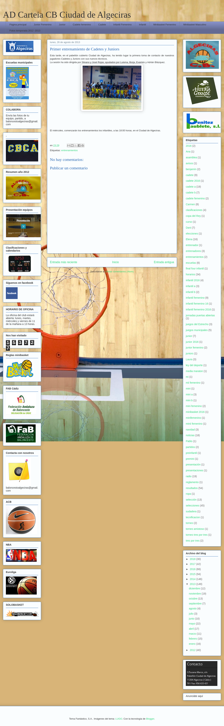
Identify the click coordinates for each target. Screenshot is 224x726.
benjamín (191, 169)
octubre (193, 598)
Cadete (102, 24)
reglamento (192, 482)
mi (187, 376)
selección (191, 499)
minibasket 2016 (195, 411)
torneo (189, 523)
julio (191, 613)
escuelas (191, 262)
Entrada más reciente (63, 262)
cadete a (191, 186)
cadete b (191, 192)
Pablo (189, 441)
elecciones (192, 233)
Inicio (115, 262)
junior (189, 335)
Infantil (142, 24)
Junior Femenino (43, 24)
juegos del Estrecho (197, 324)
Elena (189, 239)
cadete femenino (195, 198)
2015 (193, 574)
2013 (193, 584)
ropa (188, 493)
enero (192, 643)
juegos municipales (197, 330)
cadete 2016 (193, 180)
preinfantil (191, 452)
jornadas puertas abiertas (200, 315)
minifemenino (193, 417)
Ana (188, 151)
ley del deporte (194, 365)
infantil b (190, 292)
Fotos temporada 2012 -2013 (25, 30)
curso (189, 221)
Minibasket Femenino (164, 24)
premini (190, 458)
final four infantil (195, 268)
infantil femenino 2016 (198, 309)
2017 (193, 564)
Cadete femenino (82, 24)
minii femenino (194, 423)
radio (189, 476)
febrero (193, 638)
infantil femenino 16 (197, 303)
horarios (190, 274)
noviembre (195, 593)
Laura (189, 359)
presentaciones (194, 470)
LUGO (118, 718)
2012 (193, 650)
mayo (192, 623)
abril (191, 628)
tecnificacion (193, 517)
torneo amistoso (195, 528)
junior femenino (194, 347)
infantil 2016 (193, 280)
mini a (189, 394)
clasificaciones (194, 210)
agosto (193, 608)
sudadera (191, 511)
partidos (190, 447)
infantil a (190, 286)
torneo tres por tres (196, 534)
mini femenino (194, 406)
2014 (193, 579)
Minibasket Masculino (194, 24)
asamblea (191, 157)
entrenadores (193, 251)
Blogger (150, 718)
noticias (190, 435)
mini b (189, 400)
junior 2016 (192, 341)
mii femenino (193, 382)
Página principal (18, 24)
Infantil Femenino (122, 24)
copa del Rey (193, 215)
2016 (189, 145)
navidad (190, 429)
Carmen (190, 204)
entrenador (192, 245)
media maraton (194, 371)
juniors (189, 353)
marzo (193, 633)
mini (188, 388)
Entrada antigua (164, 262)
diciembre (195, 588)
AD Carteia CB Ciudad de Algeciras (67, 14)
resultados (192, 488)
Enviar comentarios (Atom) (119, 271)
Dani (188, 227)
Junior (62, 24)
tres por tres (193, 540)
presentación (193, 464)
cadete (190, 175)
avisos (189, 163)
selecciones (192, 505)
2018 (193, 559)
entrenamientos (69, 150)
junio (192, 618)
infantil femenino (195, 297)
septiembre (195, 603)
